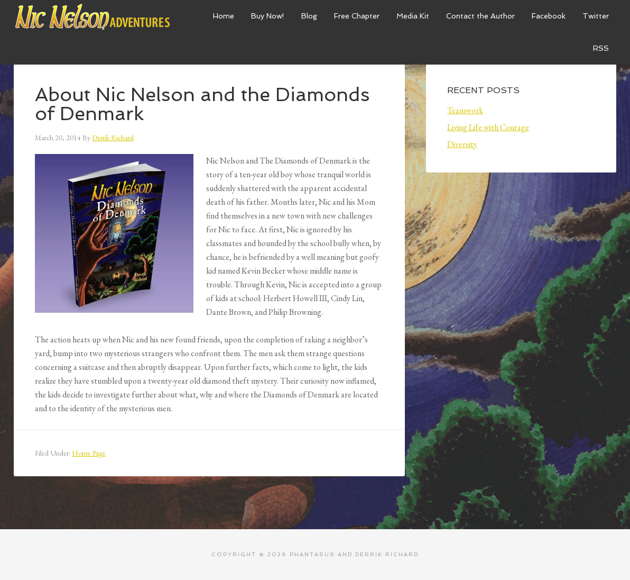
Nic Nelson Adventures (93, 16)
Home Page (89, 453)
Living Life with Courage (488, 127)
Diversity (462, 144)
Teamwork (465, 110)
